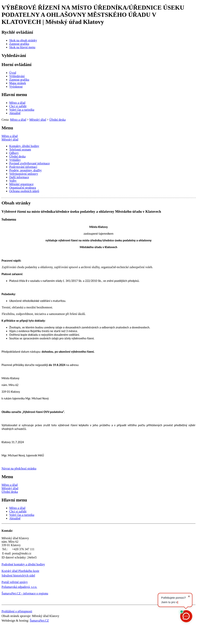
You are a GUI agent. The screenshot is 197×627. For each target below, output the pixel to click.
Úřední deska (10, 491)
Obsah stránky (16, 202)
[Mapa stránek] (17, 83)
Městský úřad (10, 139)
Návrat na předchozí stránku (19, 468)
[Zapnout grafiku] (19, 43)
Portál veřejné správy (15, 582)
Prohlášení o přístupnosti (17, 611)
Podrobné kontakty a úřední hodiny (23, 564)
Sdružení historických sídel (18, 575)
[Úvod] (12, 72)
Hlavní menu (14, 94)
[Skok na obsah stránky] (23, 40)
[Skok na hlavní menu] (22, 47)
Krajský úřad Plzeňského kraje (20, 571)
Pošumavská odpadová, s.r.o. (19, 586)
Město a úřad (10, 136)
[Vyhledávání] (17, 76)
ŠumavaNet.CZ (39, 620)
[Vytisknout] (16, 86)
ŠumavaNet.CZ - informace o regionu (25, 593)
